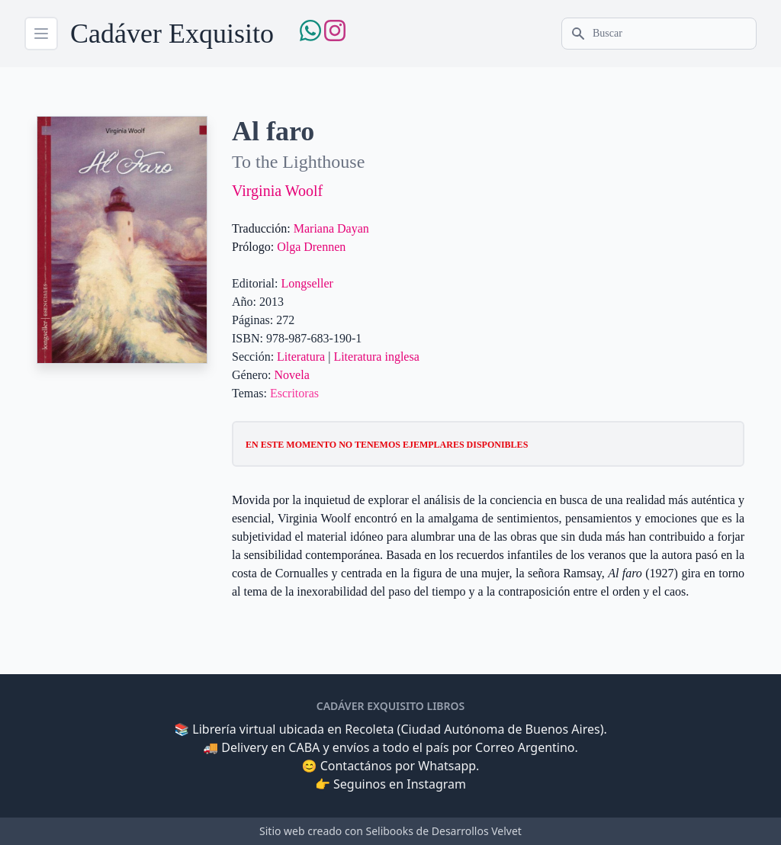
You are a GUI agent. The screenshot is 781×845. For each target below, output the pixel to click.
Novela (292, 374)
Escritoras (294, 393)
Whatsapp (447, 765)
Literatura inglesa (376, 356)
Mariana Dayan (331, 228)
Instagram (436, 784)
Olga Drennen (311, 246)
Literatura (301, 356)
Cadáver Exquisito (172, 33)
